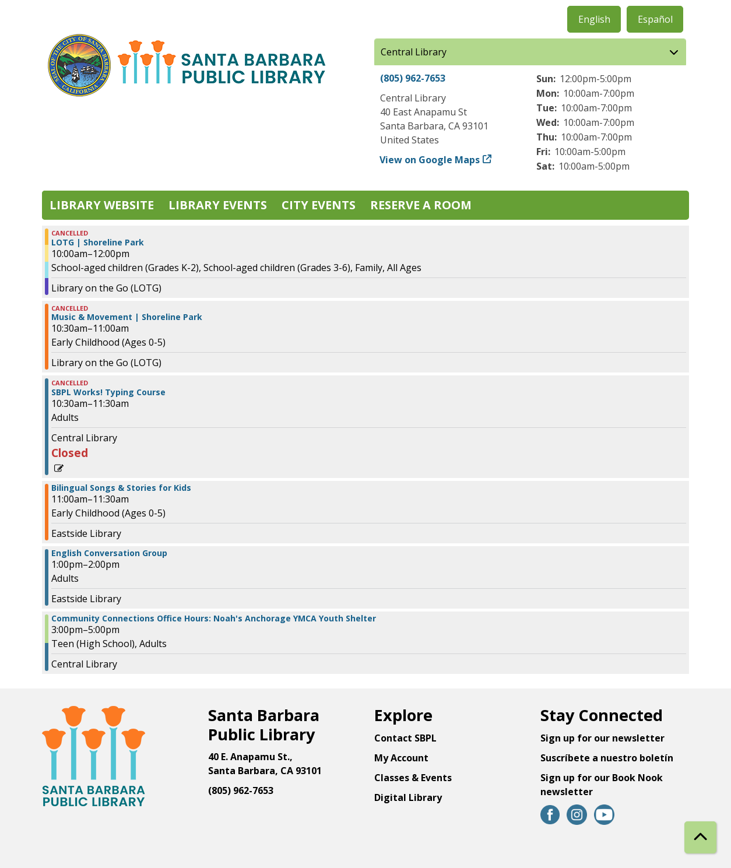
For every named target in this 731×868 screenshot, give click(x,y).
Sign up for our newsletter (602, 738)
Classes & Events (413, 777)
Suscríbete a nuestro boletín (606, 757)
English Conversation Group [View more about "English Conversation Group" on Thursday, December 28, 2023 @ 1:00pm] (109, 553)
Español (655, 19)
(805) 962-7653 (412, 78)
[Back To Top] (700, 837)
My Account (401, 757)
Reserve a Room (421, 205)
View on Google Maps (430, 159)
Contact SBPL (405, 738)
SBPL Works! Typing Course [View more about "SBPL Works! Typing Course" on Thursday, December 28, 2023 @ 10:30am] (108, 392)
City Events (319, 205)
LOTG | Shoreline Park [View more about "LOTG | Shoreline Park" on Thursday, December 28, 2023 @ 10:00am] (97, 242)
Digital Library (408, 797)
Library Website (102, 205)
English (594, 19)
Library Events (217, 205)
